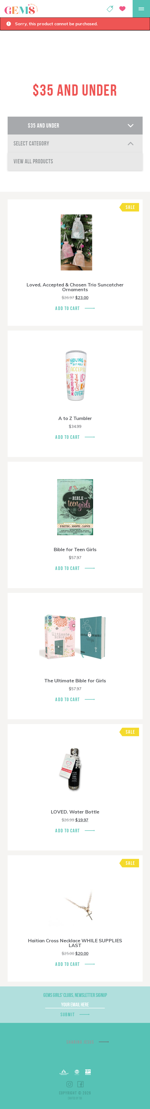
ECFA (77, 1072)
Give (122, 8)
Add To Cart (67, 308)
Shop (110, 8)
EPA (88, 1072)
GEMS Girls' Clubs (21, 9)
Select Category (32, 143)
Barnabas (64, 1072)
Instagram (69, 1084)
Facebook (80, 1084)
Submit (67, 1014)
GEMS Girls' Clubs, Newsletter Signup (75, 995)
